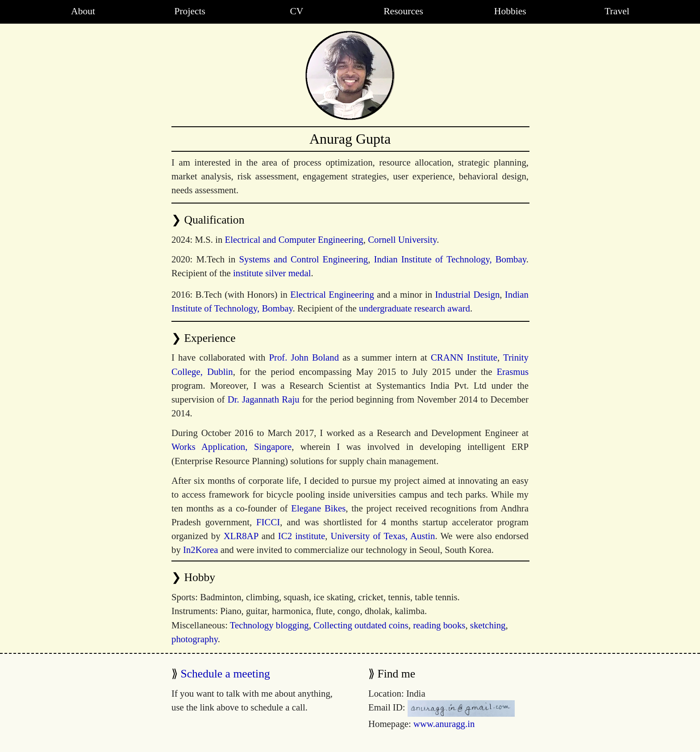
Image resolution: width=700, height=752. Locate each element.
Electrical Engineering (332, 294)
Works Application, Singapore (231, 446)
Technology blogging (269, 625)
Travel (616, 11)
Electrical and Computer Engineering (294, 239)
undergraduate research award (414, 308)
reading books (439, 625)
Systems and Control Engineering (303, 259)
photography (194, 639)
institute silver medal (272, 273)
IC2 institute (301, 536)
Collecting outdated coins (360, 625)
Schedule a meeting (225, 673)
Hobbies (510, 11)
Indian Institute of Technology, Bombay (450, 259)
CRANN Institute (464, 357)
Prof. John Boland (304, 357)
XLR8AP (241, 536)
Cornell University (402, 239)
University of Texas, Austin (383, 536)
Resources (403, 11)
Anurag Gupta (350, 139)
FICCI (268, 522)
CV (296, 11)
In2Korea (200, 549)
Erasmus (512, 371)
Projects (189, 11)
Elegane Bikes (318, 508)
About (83, 11)
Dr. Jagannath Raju (264, 399)
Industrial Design (467, 294)
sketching (488, 625)
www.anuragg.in (444, 724)
